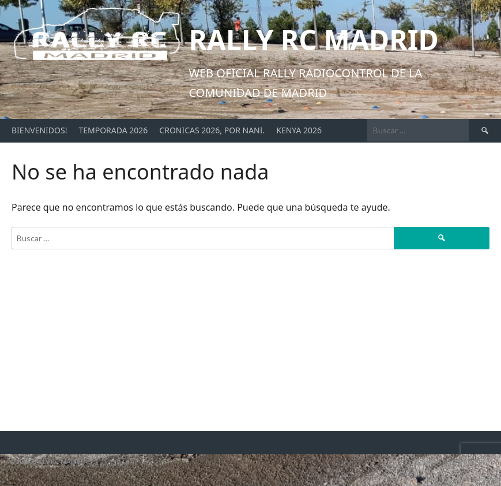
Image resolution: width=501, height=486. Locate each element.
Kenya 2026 (299, 130)
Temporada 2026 (113, 130)
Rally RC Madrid (313, 39)
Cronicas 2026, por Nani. (212, 130)
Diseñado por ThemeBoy (450, 462)
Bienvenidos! (39, 130)
